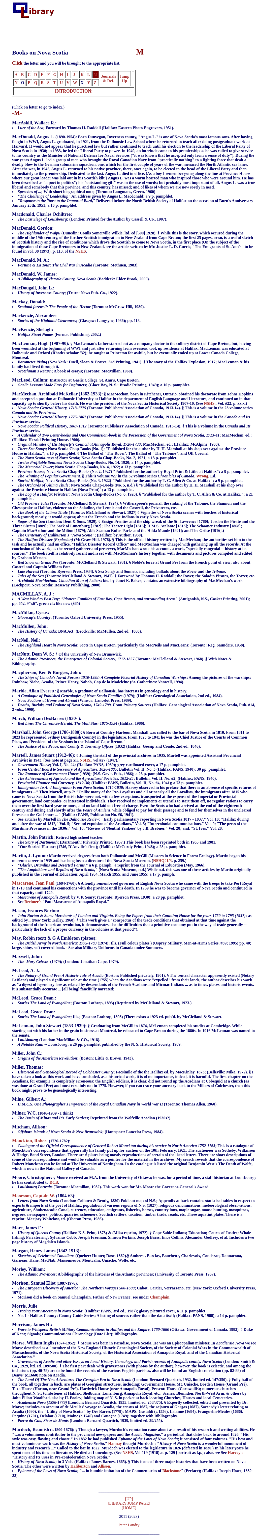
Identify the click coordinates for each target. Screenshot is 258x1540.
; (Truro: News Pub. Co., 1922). (68, 293)
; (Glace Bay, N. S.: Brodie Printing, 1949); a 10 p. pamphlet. (104, 385)
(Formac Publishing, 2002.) (59, 334)
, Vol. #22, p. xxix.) (134, 433)
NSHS (80, 251)
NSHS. (210, 403)
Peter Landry (128, 1526)
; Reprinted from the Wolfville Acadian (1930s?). (94, 1118)
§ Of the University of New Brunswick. (67, 654)
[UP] (129, 1499)
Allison (104, 1466)
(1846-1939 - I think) (42, 1113)
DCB (53, 1182)
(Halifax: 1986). (81, 723)
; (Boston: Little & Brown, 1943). (76, 1058)
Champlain (159, 1297)
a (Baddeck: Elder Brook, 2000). (84, 279)
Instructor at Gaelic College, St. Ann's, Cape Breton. (76, 380)
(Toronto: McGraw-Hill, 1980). (81, 307)
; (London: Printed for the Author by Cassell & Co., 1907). (92, 219)
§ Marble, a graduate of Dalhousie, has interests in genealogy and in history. (134, 696)
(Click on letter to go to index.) (38, 107)
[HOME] (129, 1508)
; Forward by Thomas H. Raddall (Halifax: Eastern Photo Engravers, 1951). (96, 128)
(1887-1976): (134, 1288)
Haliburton (80, 1466)
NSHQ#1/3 (162, 860)
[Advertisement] (104, 31)
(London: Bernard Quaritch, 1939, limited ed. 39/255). (90, 1420)
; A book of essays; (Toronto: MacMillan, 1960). (75, 371)
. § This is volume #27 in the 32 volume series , (107, 476)
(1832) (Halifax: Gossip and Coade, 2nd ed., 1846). (109, 746)
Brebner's (32, 902)
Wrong (202, 476)
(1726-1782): (41, 1141)
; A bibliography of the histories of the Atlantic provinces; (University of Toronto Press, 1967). (117, 1274)
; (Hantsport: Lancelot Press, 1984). (91, 1132)
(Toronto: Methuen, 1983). (78, 265)
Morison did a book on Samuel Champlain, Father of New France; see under (84, 1297)
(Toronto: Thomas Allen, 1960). (117, 1104)
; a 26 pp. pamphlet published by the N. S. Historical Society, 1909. (99, 1044)
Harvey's (235, 1452)
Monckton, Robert (30, 1140)
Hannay (115, 1443)
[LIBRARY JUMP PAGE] (129, 1504)
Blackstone (171, 1471)
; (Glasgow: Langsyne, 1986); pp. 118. (79, 320)
